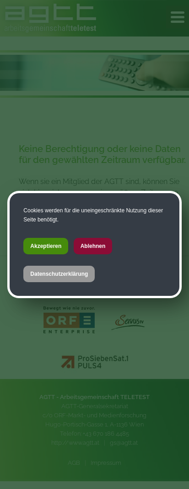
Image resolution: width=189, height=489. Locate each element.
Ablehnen (93, 246)
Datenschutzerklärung (59, 274)
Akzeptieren (45, 246)
